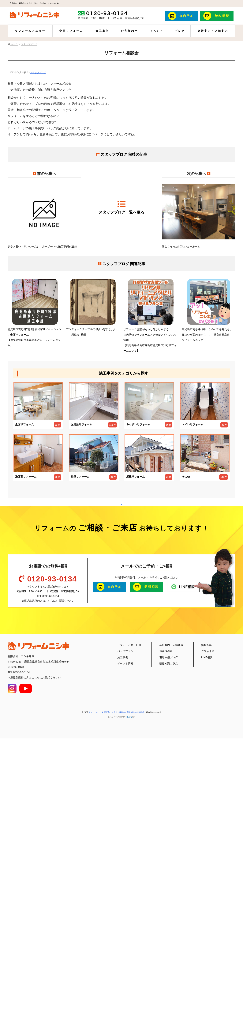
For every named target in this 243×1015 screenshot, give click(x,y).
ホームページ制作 (115, 978)
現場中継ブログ (168, 918)
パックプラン (125, 912)
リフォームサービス (129, 906)
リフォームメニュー (30, 30)
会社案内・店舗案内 (212, 30)
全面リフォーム (71, 30)
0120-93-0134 (52, 840)
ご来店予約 (208, 912)
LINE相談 (206, 918)
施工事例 (102, 30)
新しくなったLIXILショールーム (198, 214)
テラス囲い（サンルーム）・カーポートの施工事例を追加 (44, 214)
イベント (156, 30)
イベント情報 (125, 924)
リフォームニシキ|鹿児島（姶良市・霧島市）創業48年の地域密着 (116, 974)
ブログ (180, 30)
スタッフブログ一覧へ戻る (121, 207)
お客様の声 (129, 30)
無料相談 (206, 906)
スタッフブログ (38, 72)
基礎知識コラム (168, 924)
